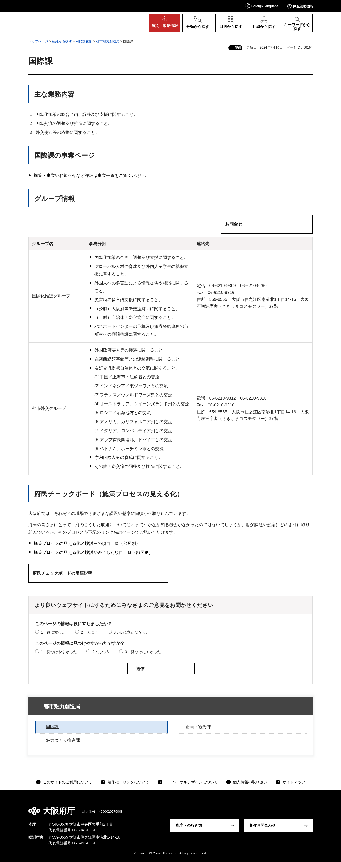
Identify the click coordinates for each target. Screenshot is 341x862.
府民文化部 (84, 41)
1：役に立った (53, 632)
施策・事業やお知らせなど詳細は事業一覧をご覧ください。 (91, 175)
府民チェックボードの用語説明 (62, 573)
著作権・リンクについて (128, 782)
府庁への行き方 (189, 825)
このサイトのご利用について (67, 782)
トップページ (38, 41)
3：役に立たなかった (131, 632)
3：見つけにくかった (143, 652)
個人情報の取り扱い (250, 782)
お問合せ (233, 224)
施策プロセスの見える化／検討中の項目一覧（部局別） (87, 543)
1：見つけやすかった (59, 652)
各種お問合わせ (262, 825)
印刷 (238, 47)
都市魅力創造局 (107, 41)
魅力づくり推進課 (63, 740)
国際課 (52, 726)
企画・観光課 (198, 726)
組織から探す (62, 41)
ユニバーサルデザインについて (191, 782)
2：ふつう (89, 632)
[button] (262, 5)
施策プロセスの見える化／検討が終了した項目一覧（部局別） (93, 552)
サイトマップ (294, 782)
